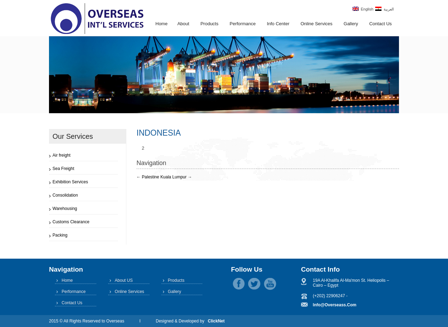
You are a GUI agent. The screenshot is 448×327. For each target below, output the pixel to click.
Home (161, 23)
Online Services (316, 23)
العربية (384, 9)
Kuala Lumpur (176, 177)
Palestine (147, 177)
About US (124, 280)
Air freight (61, 155)
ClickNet (216, 321)
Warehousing (64, 208)
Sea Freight (63, 168)
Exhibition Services (70, 181)
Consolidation (65, 195)
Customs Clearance (70, 221)
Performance (242, 23)
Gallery (351, 23)
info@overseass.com (334, 304)
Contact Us (380, 23)
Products (209, 23)
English (362, 9)
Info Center (278, 23)
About (183, 23)
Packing (60, 235)
